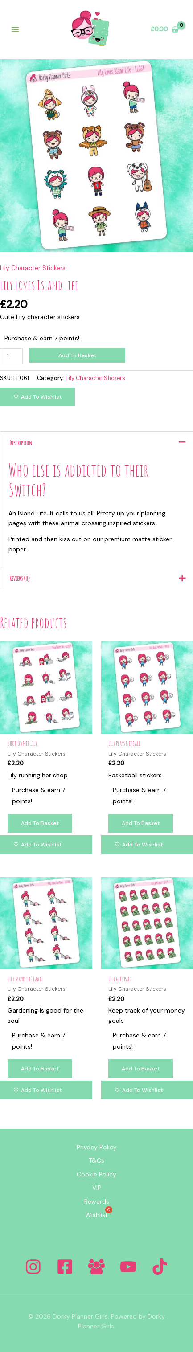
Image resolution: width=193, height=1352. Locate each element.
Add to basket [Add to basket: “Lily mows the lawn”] (40, 1068)
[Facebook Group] (96, 1266)
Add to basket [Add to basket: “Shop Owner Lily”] (40, 823)
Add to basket (77, 355)
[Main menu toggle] (15, 29)
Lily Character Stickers (33, 268)
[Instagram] (33, 1266)
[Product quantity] (11, 356)
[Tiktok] (160, 1266)
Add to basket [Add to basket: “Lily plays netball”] (141, 823)
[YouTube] (128, 1266)
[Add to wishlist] (37, 397)
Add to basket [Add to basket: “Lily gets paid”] (141, 1068)
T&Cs (96, 1160)
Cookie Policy (96, 1174)
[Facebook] (65, 1266)
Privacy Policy (97, 1147)
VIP (96, 1188)
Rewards (96, 1201)
